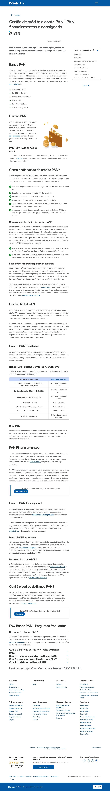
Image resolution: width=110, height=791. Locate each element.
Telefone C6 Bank (85, 722)
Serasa (19, 158)
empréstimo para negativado (43, 515)
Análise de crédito (85, 690)
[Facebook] (84, 760)
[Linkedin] (88, 760)
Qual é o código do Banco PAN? (84, 78)
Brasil (97, 787)
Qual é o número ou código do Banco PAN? (33, 656)
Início (86, 85)
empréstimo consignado (28, 548)
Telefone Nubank (85, 725)
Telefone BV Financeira (87, 717)
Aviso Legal (12, 776)
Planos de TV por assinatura (41, 711)
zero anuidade (14, 136)
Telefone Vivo (84, 705)
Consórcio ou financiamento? (89, 693)
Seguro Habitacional (15, 714)
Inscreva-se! (43, 767)
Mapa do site (54, 776)
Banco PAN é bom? (54, 41)
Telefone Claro (84, 711)
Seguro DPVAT (13, 711)
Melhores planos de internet (41, 708)
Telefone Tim (84, 708)
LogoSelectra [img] (11, 787)
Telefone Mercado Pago (87, 728)
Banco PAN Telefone (59, 379)
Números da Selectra (15, 693)
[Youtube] (96, 760)
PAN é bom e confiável (38, 578)
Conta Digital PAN (79, 64)
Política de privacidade (40, 776)
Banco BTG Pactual (57, 567)
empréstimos (14, 531)
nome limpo (45, 287)
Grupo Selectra (13, 687)
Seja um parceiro (61, 687)
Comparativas (84, 684)
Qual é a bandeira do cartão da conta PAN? (33, 659)
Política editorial (14, 695)
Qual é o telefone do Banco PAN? (27, 662)
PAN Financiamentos (80, 71)
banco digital (14, 84)
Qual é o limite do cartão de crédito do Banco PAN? (34, 651)
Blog (34, 684)
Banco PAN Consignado (81, 74)
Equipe (11, 684)
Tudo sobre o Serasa (63, 710)
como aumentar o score (30, 295)
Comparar (19, 614)
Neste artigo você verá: (84, 50)
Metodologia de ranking (16, 690)
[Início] (12, 15)
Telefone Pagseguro (86, 731)
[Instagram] (92, 760)
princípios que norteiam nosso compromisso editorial (45, 747)
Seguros (11, 720)
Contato (58, 684)
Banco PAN (77, 54)
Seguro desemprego (15, 708)
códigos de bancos (28, 603)
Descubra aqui (21, 491)
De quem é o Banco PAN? (23, 632)
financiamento (35, 462)
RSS (13, 779)
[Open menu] (96, 3)
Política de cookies (25, 776)
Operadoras (36, 705)
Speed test (36, 717)
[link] (16, 762)
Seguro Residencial (15, 717)
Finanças (59, 718)
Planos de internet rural (40, 714)
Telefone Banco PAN (86, 720)
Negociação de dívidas (87, 687)
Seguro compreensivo (16, 705)
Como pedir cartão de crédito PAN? (85, 61)
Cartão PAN (77, 58)
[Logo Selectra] (16, 3)
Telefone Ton (84, 734)
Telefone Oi (83, 714)
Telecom (35, 720)
